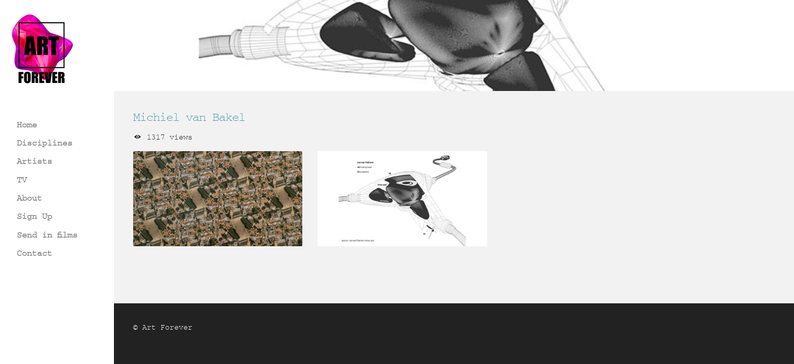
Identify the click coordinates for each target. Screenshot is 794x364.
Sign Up (34, 216)
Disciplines (44, 143)
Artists (34, 161)
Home (27, 124)
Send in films (47, 235)
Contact (34, 253)
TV (22, 179)
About (29, 198)
